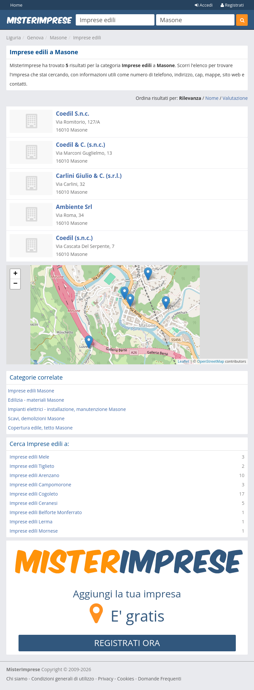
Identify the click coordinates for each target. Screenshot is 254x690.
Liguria (13, 37)
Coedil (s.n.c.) (74, 238)
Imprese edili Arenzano (34, 475)
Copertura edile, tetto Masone (40, 428)
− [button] (15, 284)
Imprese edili (87, 37)
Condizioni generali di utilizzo (62, 678)
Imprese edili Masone (31, 390)
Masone (58, 37)
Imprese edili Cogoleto (34, 494)
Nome (212, 98)
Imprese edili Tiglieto (32, 466)
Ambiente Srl (74, 207)
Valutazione (235, 98)
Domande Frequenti (159, 678)
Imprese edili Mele (29, 457)
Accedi (204, 5)
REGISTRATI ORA (127, 643)
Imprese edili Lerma (31, 521)
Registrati (232, 5)
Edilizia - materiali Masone (36, 400)
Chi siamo (16, 678)
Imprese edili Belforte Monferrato (46, 512)
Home (16, 5)
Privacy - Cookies (116, 678)
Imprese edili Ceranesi (34, 503)
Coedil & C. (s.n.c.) (80, 144)
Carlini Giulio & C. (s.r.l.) (89, 176)
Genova (35, 37)
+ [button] (15, 274)
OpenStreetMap (210, 361)
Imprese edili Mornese (34, 531)
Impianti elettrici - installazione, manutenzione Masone (67, 409)
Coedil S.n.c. (72, 113)
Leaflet (184, 361)
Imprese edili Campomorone (40, 484)
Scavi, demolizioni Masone (36, 418)
